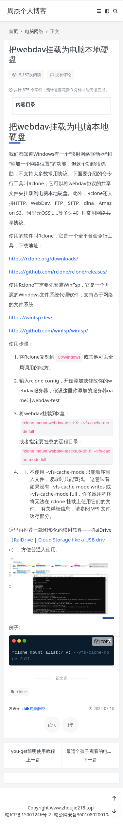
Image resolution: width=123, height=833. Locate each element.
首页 (13, 31)
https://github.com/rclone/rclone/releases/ (58, 271)
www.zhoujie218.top (72, 808)
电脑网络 (34, 31)
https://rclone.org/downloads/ (43, 258)
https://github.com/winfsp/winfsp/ (48, 330)
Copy (105, 642)
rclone (19, 692)
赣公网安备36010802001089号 (86, 814)
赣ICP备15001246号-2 (28, 814)
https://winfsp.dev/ (30, 317)
